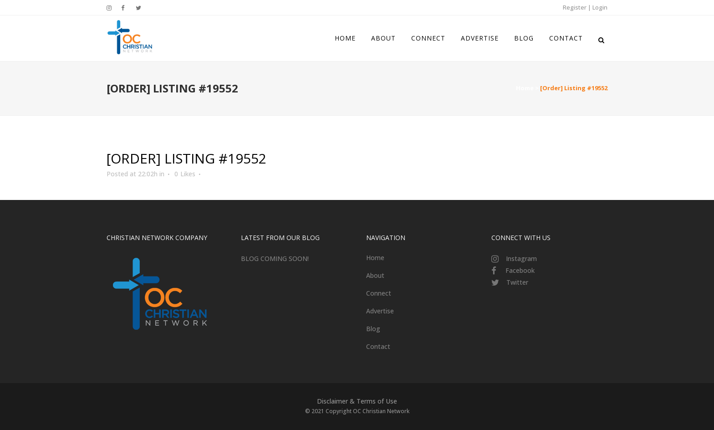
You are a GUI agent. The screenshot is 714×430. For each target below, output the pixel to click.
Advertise (380, 311)
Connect (378, 293)
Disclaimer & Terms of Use (357, 401)
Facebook (520, 270)
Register (574, 7)
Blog (373, 328)
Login (599, 7)
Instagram (521, 258)
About (375, 275)
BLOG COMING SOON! (275, 258)
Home (525, 88)
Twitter (517, 282)
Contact (378, 346)
